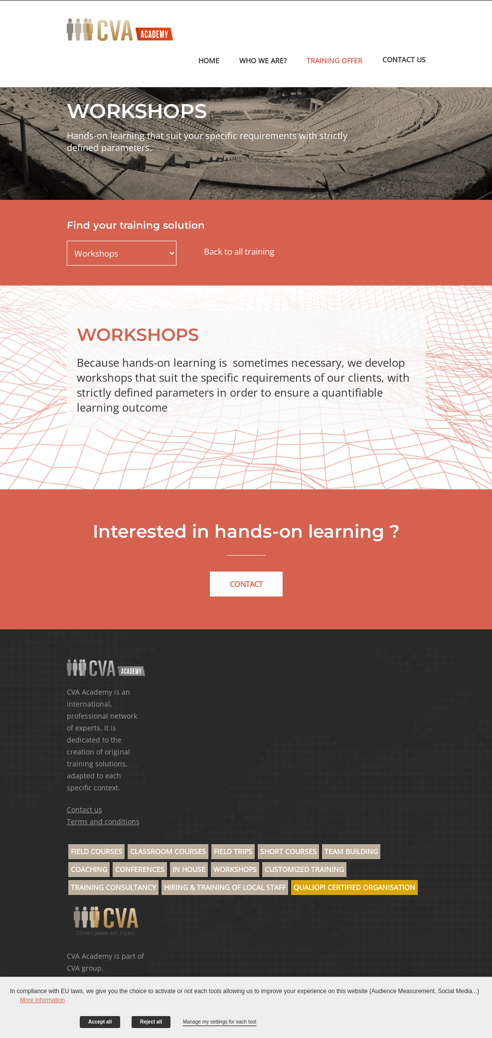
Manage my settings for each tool (219, 1022)
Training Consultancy (113, 887)
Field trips (233, 851)
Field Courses (96, 851)
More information (42, 1000)
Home (208, 60)
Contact (246, 584)
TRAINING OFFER (334, 60)
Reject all (151, 1022)
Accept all (100, 1022)
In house (188, 869)
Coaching (89, 869)
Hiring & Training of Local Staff (225, 887)
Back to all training (239, 251)
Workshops (235, 869)
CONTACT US (404, 59)
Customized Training (304, 869)
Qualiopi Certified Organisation (354, 887)
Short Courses (288, 851)
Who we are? (263, 60)
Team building (351, 851)
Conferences (139, 869)
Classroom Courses (168, 851)
